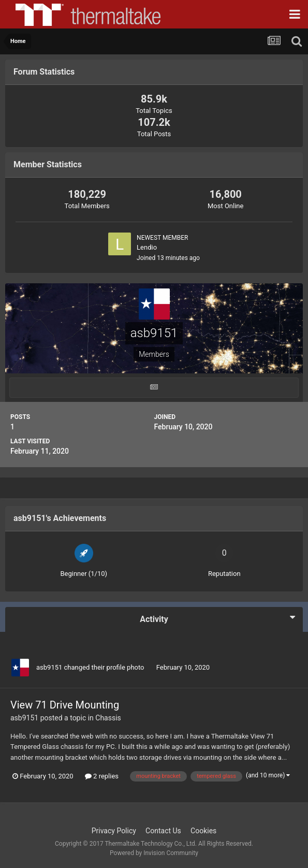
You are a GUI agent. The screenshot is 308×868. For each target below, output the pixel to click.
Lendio (147, 247)
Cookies (203, 831)
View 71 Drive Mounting (64, 705)
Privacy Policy (114, 831)
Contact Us (163, 831)
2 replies (102, 776)
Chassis (108, 718)
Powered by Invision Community (154, 853)
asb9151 (49, 667)
